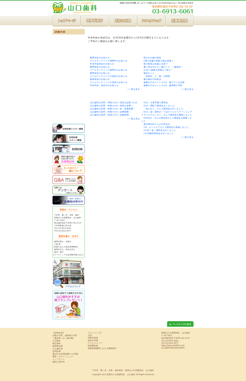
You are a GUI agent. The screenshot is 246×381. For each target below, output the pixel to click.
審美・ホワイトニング (68, 100)
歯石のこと (149, 73)
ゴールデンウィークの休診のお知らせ (108, 82)
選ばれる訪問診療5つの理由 (65, 354)
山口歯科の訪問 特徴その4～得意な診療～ (111, 105)
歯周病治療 (68, 82)
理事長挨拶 (95, 20)
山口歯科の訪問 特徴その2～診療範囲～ (110, 112)
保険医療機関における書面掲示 (102, 348)
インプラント (68, 109)
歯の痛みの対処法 (152, 79)
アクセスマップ (151, 20)
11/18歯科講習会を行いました (159, 133)
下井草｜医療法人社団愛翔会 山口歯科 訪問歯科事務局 (74, 7)
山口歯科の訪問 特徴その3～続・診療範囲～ (112, 108)
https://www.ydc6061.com (173, 345)
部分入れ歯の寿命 (152, 57)
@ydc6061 (180, 348)
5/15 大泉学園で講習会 (156, 102)
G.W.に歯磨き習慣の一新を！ (158, 70)
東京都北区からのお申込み (157, 124)
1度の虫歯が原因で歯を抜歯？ (159, 61)
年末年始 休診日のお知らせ (104, 85)
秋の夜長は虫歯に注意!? (156, 64)
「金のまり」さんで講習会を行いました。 (164, 108)
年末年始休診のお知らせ (102, 64)
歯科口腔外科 (68, 118)
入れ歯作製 (68, 91)
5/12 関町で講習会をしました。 (160, 105)
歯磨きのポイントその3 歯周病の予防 (163, 85)
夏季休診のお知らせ (100, 57)
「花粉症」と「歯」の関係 (157, 76)
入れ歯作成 (57, 348)
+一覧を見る (134, 89)
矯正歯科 (68, 56)
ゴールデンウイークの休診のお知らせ (108, 76)
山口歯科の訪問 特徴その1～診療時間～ (110, 115)
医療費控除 (179, 20)
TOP (66, 20)
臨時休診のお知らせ (100, 79)
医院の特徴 (123, 20)
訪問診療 (68, 47)
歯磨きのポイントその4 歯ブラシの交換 (164, 82)
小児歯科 (68, 65)
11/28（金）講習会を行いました (160, 130)
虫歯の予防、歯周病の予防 (68, 74)
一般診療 (68, 38)
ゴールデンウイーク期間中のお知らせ (108, 61)
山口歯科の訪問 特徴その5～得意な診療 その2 (113, 102)
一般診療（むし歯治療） (63, 338)
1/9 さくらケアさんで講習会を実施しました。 (167, 127)
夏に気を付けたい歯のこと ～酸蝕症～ (163, 67)
